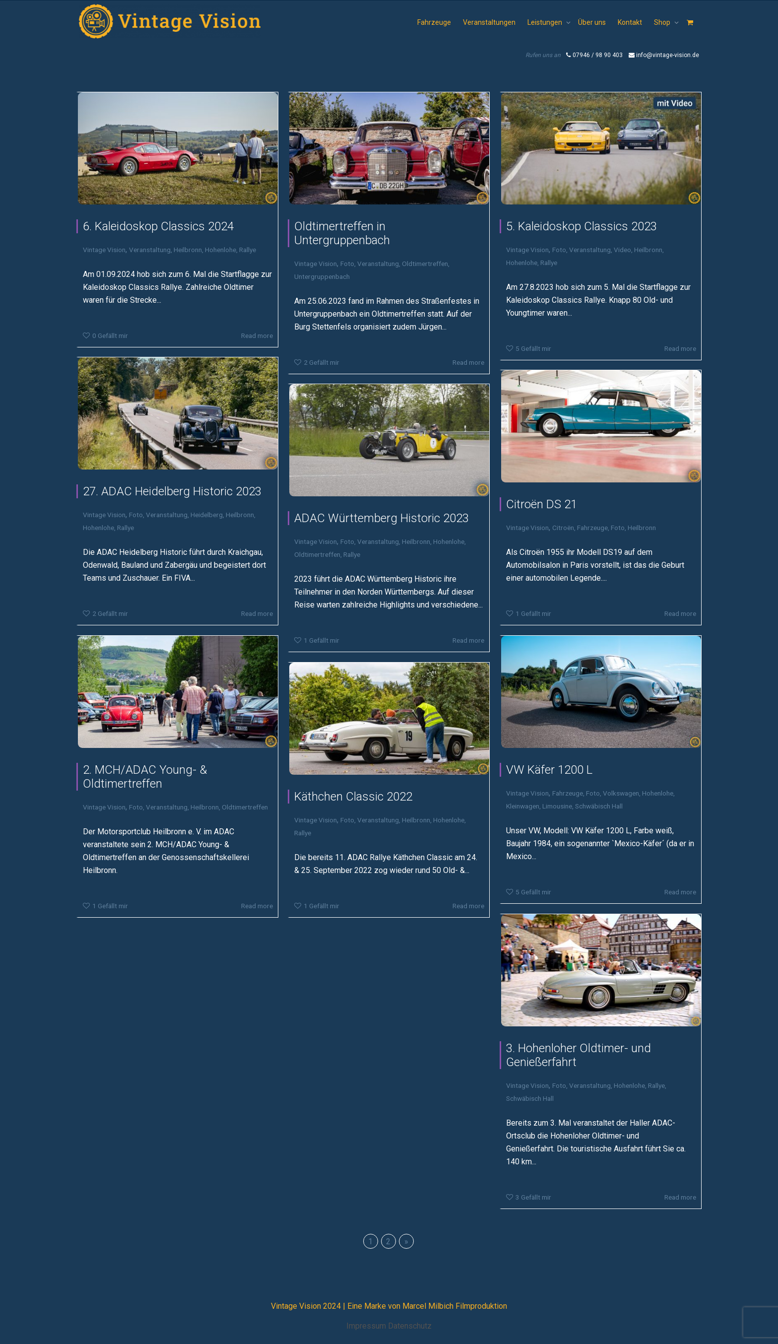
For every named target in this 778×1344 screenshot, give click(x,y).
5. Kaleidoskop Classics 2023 (581, 226)
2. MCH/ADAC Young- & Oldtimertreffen (145, 777)
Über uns (592, 22)
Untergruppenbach (322, 276)
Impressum (366, 1326)
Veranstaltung (150, 250)
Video (622, 250)
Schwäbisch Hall (599, 806)
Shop (663, 22)
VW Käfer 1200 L (549, 770)
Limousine (557, 806)
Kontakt (630, 22)
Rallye (247, 250)
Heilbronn (188, 250)
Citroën (563, 528)
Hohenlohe (220, 250)
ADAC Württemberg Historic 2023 (381, 518)
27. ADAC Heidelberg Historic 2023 (172, 491)
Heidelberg (207, 515)
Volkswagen (621, 793)
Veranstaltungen (489, 22)
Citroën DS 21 (541, 504)
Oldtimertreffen (425, 264)
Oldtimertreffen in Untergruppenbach (342, 233)
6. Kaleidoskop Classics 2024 (158, 226)
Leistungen (545, 22)
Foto (347, 264)
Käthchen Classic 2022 (353, 797)
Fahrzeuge (434, 22)
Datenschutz (410, 1326)
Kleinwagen (522, 806)
